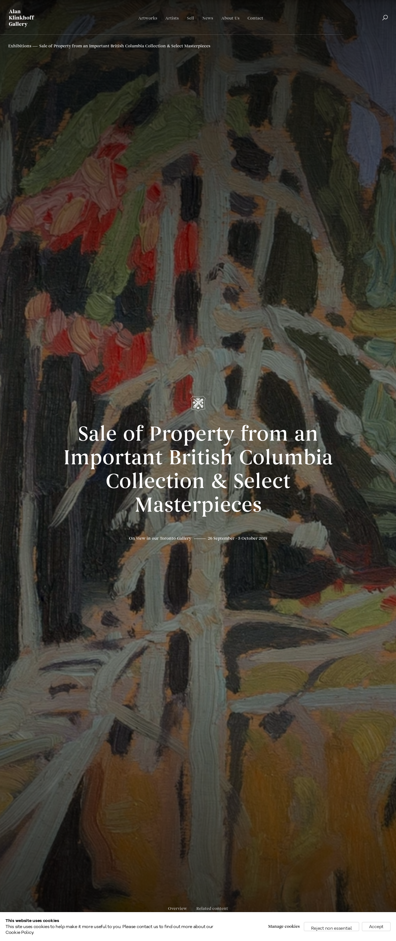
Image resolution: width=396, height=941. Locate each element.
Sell (190, 18)
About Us (230, 18)
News (207, 18)
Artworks (147, 18)
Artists (172, 18)
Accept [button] (376, 926)
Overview (177, 908)
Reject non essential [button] (331, 928)
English (360, 34)
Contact (255, 18)
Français (379, 34)
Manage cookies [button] (284, 926)
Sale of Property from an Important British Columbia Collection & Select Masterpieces (198, 469)
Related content (212, 908)
